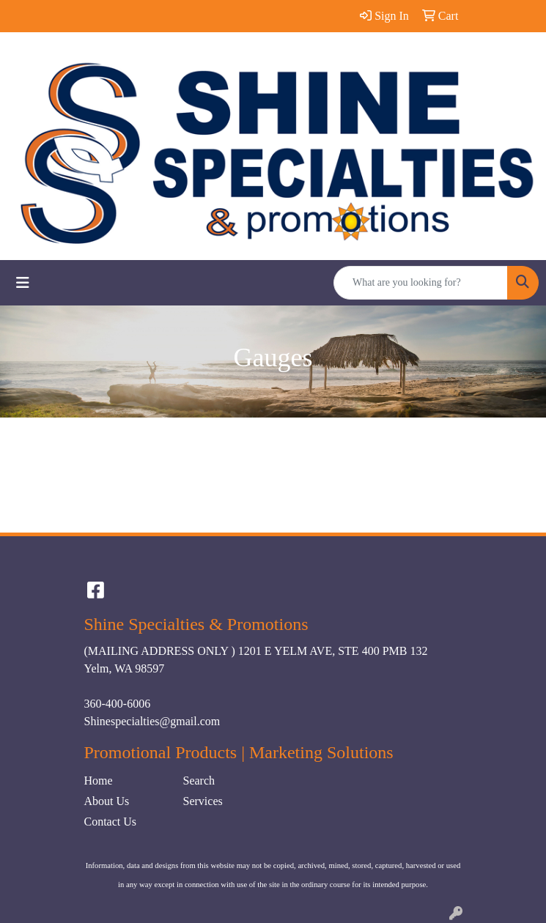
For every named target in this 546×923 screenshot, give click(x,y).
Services (203, 801)
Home (98, 780)
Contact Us (110, 821)
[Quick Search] (420, 283)
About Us (107, 801)
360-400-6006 (117, 703)
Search (199, 780)
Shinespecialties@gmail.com (152, 721)
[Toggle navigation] (22, 283)
